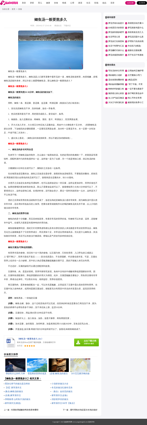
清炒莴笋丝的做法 (60, 399)
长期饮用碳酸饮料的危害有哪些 (24, 410)
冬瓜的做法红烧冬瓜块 (62, 387)
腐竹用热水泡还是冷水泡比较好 (83, 410)
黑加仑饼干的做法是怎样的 (17, 384)
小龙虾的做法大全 (60, 384)
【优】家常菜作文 (13, 387)
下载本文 (67, 26)
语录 (112, 3)
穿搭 (32, 3)
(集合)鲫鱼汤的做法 (14, 391)
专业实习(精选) (134, 46)
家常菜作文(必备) (60, 395)
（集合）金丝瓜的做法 (62, 391)
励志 (104, 3)
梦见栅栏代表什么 (116, 50)
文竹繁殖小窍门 (135, 75)
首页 (13, 9)
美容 (24, 3)
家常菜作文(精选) (13, 403)
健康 (48, 3)
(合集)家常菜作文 (13, 395)
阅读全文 (58, 26)
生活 (88, 3)
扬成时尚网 (68, 422)
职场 (96, 3)
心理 (72, 3)
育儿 (40, 3)
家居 (80, 3)
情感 (64, 3)
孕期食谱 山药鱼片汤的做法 (17, 399)
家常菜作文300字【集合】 (64, 403)
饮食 (56, 3)
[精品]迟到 (132, 80)
